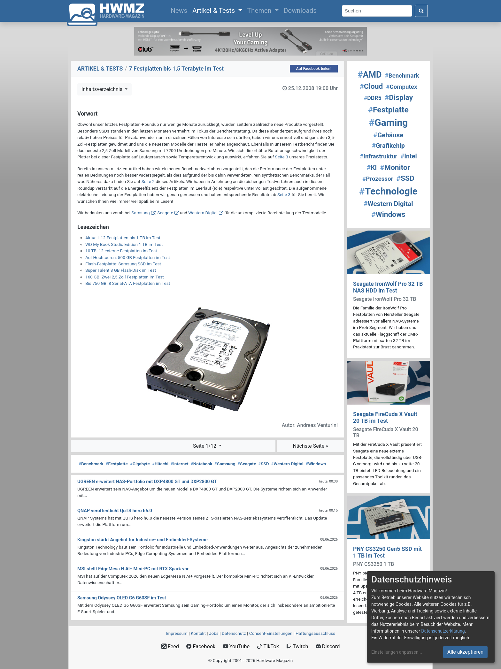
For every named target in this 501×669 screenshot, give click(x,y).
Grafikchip (388, 145)
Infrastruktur (378, 156)
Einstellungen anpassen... (396, 652)
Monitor (395, 167)
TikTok (268, 646)
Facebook (200, 646)
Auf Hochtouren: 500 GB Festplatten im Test (127, 257)
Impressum (177, 633)
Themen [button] (260, 10)
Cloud (371, 86)
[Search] (377, 11)
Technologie (388, 191)
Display (399, 97)
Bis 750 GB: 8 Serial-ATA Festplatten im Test (127, 283)
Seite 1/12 (205, 446)
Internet (180, 463)
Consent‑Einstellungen (270, 633)
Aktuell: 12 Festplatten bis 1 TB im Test (122, 237)
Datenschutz (234, 633)
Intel (409, 156)
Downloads (300, 10)
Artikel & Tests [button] (214, 10)
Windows (315, 463)
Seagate (165, 212)
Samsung (140, 212)
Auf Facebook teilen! (314, 68)
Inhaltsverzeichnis (102, 89)
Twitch (297, 646)
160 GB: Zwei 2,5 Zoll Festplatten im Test (124, 276)
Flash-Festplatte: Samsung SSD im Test (123, 263)
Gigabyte (140, 463)
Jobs (214, 633)
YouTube (236, 646)
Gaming (388, 122)
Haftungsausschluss (315, 633)
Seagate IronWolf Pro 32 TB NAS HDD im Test (388, 287)
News (180, 9)
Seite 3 (281, 156)
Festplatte (116, 463)
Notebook (201, 463)
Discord (328, 646)
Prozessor (377, 178)
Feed (170, 646)
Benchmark (91, 463)
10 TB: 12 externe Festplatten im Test (121, 250)
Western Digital (203, 212)
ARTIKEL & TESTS (100, 68)
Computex (401, 86)
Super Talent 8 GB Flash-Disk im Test (120, 270)
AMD (370, 75)
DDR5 (373, 98)
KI (372, 167)
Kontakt (198, 633)
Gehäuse (389, 135)
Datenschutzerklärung (443, 631)
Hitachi (160, 463)
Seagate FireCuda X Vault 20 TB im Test (385, 417)
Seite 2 (148, 181)
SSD (263, 463)
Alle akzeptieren (465, 652)
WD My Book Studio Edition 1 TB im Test (124, 244)
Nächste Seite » (310, 446)
